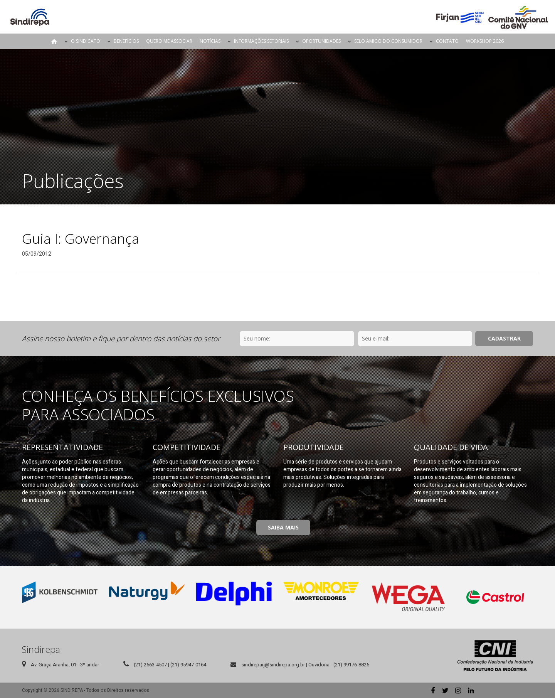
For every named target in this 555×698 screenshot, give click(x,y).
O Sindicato (85, 41)
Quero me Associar (169, 41)
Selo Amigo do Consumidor (388, 41)
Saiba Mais (283, 527)
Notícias (210, 41)
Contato (447, 41)
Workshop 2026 (485, 41)
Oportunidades (321, 41)
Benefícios (126, 41)
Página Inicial (54, 41)
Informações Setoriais (261, 41)
